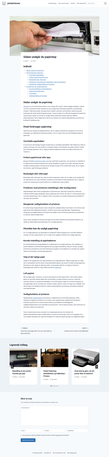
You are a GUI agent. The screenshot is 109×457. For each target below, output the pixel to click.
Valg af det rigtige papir (36, 91)
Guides (73, 3)
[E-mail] (54, 430)
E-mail (47, 430)
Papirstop (26, 106)
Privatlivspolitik (37, 453)
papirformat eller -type (42, 161)
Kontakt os (47, 453)
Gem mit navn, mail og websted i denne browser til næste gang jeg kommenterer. (46, 435)
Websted (71, 430)
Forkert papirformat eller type (38, 77)
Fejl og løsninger (63, 3)
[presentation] (23, 358)
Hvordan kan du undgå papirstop (36, 86)
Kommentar (25, 408)
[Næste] (96, 367)
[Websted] (77, 430)
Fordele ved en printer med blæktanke (72, 329)
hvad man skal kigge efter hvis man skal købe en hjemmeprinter (37, 330)
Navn (23, 430)
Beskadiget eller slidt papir (37, 79)
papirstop (58, 267)
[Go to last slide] (12, 367)
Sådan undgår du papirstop (35, 70)
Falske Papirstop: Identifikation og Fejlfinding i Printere (54, 373)
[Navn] (31, 430)
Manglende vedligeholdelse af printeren (41, 84)
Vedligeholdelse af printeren (38, 96)
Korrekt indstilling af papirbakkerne (40, 89)
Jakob (26, 61)
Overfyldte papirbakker (36, 75)
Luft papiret (33, 93)
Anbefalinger (52, 3)
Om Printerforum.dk (59, 453)
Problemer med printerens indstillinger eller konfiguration (47, 82)
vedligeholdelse (37, 298)
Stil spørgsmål (81, 3)
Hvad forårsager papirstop (34, 73)
